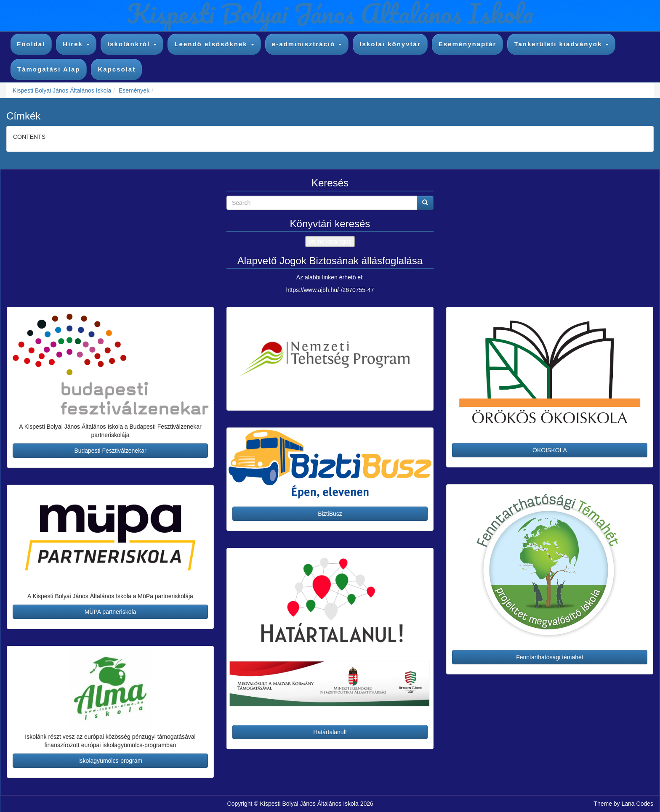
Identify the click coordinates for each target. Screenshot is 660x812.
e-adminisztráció (307, 44)
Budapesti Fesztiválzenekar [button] (110, 450)
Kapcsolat (117, 69)
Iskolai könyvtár (389, 44)
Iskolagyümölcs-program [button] (110, 760)
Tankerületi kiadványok (561, 44)
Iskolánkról (132, 44)
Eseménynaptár (468, 44)
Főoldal (31, 44)
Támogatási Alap (48, 69)
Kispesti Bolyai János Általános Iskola (62, 90)
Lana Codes (637, 803)
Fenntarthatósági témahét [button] (549, 657)
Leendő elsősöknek (214, 44)
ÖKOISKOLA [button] (549, 450)
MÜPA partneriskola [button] (110, 611)
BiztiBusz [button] (330, 513)
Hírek (76, 44)
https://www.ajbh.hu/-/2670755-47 (330, 290)
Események (134, 90)
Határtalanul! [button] (329, 732)
